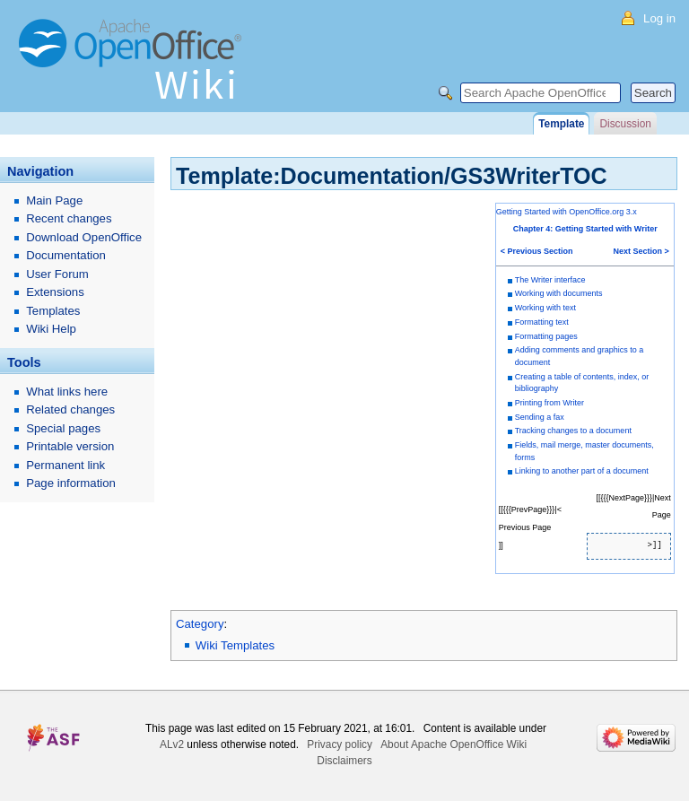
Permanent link (65, 465)
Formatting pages (546, 336)
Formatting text (542, 322)
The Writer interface (550, 279)
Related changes (70, 409)
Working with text (545, 307)
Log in (659, 18)
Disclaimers (344, 760)
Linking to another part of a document (582, 470)
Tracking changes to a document (573, 430)
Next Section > (641, 251)
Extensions (55, 292)
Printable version (70, 446)
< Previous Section (537, 251)
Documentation (66, 255)
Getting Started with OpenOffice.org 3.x (566, 211)
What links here (67, 391)
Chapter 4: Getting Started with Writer (585, 228)
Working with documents (559, 293)
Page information (71, 483)
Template (561, 124)
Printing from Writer (549, 402)
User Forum (57, 274)
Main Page (54, 200)
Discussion (624, 124)
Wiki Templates (235, 645)
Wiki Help (51, 328)
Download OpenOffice (84, 237)
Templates (53, 311)
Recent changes (68, 218)
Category (200, 624)
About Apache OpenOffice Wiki (453, 744)
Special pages (63, 428)
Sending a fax (539, 417)
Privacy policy (339, 744)
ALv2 (172, 744)
